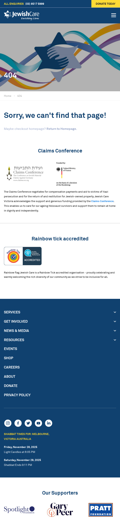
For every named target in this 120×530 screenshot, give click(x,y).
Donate (10, 385)
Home (7, 95)
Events (10, 348)
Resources (14, 340)
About (9, 376)
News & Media (16, 330)
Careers (12, 367)
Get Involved (16, 321)
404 (19, 95)
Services (12, 312)
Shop (8, 358)
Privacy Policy (17, 395)
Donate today (106, 3)
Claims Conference (102, 201)
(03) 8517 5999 (24, 3)
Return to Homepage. (61, 129)
